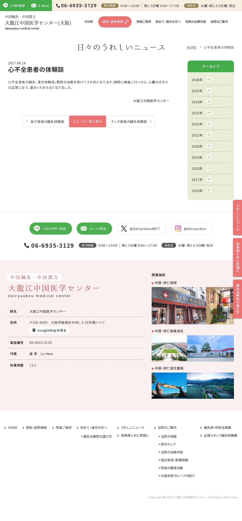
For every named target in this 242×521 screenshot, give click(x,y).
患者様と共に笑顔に (135, 435)
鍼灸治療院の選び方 (97, 436)
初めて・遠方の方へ (168, 21)
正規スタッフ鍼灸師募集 (220, 435)
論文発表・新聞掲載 (174, 459)
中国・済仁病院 (166, 282)
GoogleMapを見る (52, 330)
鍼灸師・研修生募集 (217, 427)
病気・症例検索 (112, 21)
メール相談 (93, 229)
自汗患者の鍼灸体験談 (47, 121)
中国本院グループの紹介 (178, 475)
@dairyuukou (190, 229)
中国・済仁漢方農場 (169, 368)
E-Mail (40, 5)
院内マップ (168, 444)
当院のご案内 (219, 21)
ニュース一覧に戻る (87, 121)
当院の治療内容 (195, 21)
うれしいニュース (132, 427)
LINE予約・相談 (49, 229)
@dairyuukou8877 (140, 229)
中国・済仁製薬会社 (169, 330)
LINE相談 (14, 5)
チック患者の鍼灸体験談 (129, 121)
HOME (89, 21)
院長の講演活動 (172, 467)
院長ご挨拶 (144, 21)
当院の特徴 (169, 436)
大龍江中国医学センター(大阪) (38, 22)
